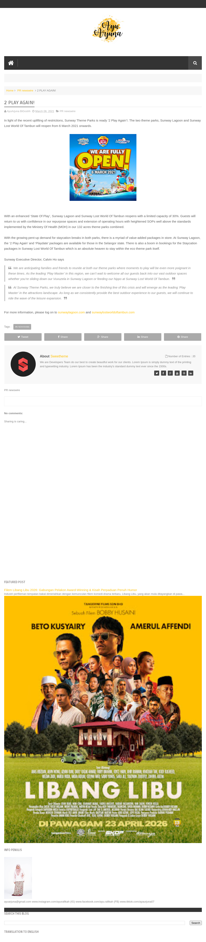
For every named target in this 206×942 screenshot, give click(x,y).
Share (63, 336)
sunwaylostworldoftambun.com (113, 312)
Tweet (23, 336)
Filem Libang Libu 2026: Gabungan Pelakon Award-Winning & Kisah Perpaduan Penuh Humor (70, 590)
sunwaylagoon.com (71, 312)
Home (10, 90)
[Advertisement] (103, 545)
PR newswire (25, 90)
